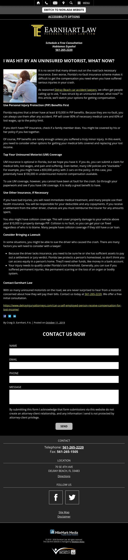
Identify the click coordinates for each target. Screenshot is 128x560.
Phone (13, 373)
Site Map (64, 512)
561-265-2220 (64, 50)
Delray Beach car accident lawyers (75, 90)
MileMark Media (78, 541)
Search (71, 3)
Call (46, 3)
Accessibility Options (64, 17)
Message (15, 387)
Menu (86, 3)
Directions (64, 476)
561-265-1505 (67, 451)
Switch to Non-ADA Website (64, 10)
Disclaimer (64, 516)
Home (38, 3)
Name (13, 346)
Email (55, 3)
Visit (63, 3)
